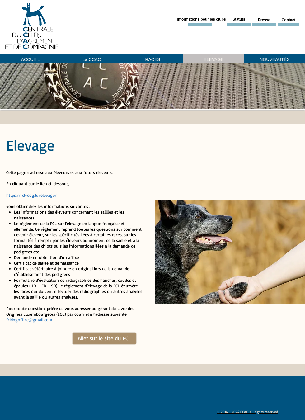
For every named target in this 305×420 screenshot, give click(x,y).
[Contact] (288, 20)
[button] (152, 86)
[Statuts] (239, 20)
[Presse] (264, 20)
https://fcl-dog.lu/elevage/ (31, 195)
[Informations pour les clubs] (201, 20)
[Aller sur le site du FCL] (104, 338)
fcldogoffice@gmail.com (29, 319)
